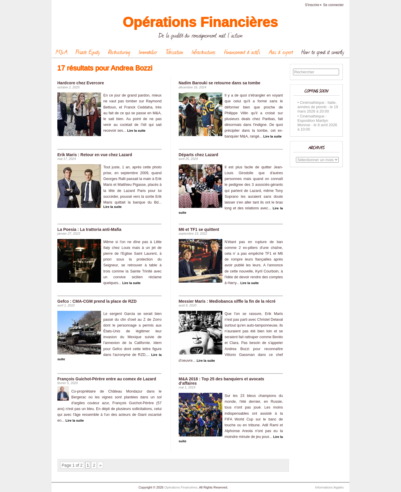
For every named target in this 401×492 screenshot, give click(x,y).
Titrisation (174, 52)
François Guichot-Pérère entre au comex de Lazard (106, 379)
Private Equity (88, 52)
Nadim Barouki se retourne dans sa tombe (219, 83)
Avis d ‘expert (281, 52)
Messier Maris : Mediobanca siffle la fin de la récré (227, 301)
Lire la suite (136, 130)
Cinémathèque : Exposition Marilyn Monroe (312, 120)
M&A (61, 52)
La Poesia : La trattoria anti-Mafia (89, 229)
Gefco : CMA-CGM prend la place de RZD (96, 301)
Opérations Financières (200, 22)
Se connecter (333, 5)
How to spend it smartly (322, 52)
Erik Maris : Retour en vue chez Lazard (94, 154)
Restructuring (119, 52)
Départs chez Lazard (198, 154)
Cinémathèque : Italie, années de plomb (317, 104)
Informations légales (329, 487)
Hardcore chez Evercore (80, 83)
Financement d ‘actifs (242, 52)
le (331, 107)
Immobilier (148, 52)
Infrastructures (203, 52)
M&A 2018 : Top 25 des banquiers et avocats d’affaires (221, 381)
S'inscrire (312, 5)
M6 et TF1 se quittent (199, 229)
